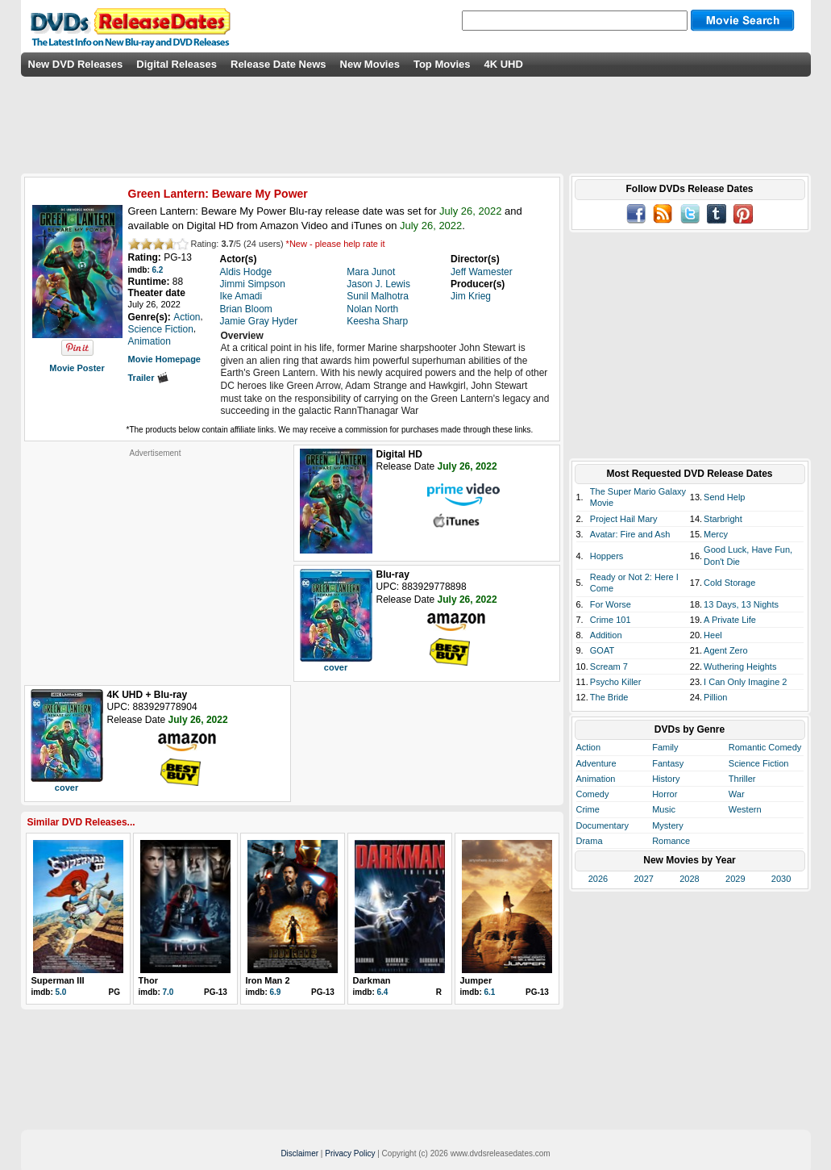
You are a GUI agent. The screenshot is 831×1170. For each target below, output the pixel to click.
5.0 (61, 992)
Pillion (715, 697)
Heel (713, 635)
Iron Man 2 (268, 980)
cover (335, 667)
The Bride (609, 697)
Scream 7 (609, 666)
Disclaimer (299, 1153)
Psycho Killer (616, 682)
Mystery (667, 825)
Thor (148, 980)
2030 (781, 879)
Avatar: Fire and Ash (630, 534)
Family (665, 747)
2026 (598, 879)
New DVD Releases (75, 64)
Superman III (58, 980)
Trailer (148, 377)
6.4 (382, 992)
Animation (596, 778)
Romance (671, 841)
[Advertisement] (155, 559)
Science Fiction (759, 763)
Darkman (372, 980)
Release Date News (278, 64)
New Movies (370, 64)
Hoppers (607, 556)
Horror (664, 794)
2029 (735, 879)
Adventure (596, 763)
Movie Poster (76, 368)
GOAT (602, 650)
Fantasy (667, 763)
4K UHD (503, 64)
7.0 (168, 992)
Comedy (592, 794)
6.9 (275, 992)
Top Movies (442, 64)
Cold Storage (729, 582)
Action (588, 747)
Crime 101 (610, 620)
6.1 (490, 992)
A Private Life (730, 620)
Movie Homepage (164, 359)
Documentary (602, 825)
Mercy (716, 534)
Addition (606, 635)
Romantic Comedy (765, 747)
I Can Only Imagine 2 (745, 682)
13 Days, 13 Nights (741, 604)
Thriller (742, 778)
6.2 (158, 269)
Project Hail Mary (624, 519)
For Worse (610, 604)
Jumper (476, 980)
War (737, 794)
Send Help (724, 497)
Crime (588, 809)
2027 (643, 879)
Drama (589, 841)
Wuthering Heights (740, 666)
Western (745, 809)
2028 (689, 879)
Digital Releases (176, 64)
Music (663, 809)
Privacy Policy (350, 1153)
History (665, 778)
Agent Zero (725, 650)
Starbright (723, 519)
